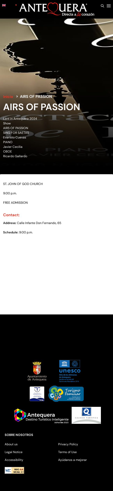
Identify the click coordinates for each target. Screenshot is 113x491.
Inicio (8, 96)
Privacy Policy (68, 444)
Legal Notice (13, 452)
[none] (9, 5)
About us (11, 444)
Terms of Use (67, 452)
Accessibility (14, 460)
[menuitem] (9, 5)
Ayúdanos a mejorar (72, 460)
